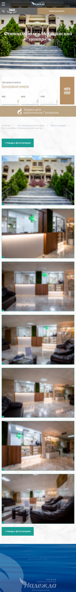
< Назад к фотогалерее (18, 143)
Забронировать (57, 11)
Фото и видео (58, 125)
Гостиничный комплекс (30, 125)
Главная (6, 125)
